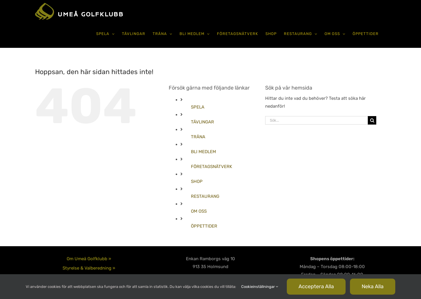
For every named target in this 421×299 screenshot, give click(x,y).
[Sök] (372, 120)
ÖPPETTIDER (204, 226)
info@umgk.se (210, 272)
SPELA (197, 107)
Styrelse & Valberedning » (89, 248)
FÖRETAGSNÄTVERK (211, 166)
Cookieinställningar (259, 286)
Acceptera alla (316, 286)
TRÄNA (198, 136)
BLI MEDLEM (203, 151)
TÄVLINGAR (202, 122)
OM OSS (199, 211)
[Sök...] (316, 120)
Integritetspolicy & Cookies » (89, 257)
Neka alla (373, 286)
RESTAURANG (205, 196)
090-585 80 (210, 264)
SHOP (197, 181)
